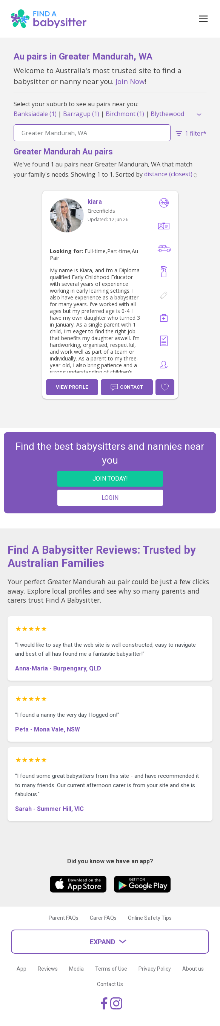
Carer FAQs (103, 918)
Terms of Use (111, 969)
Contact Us (110, 984)
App (21, 969)
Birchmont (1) (125, 114)
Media (76, 969)
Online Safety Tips (150, 918)
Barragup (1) (81, 114)
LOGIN (110, 497)
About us (193, 969)
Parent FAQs (63, 918)
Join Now (130, 81)
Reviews (48, 969)
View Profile (72, 387)
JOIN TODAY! (110, 478)
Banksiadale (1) (35, 114)
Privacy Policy (154, 969)
